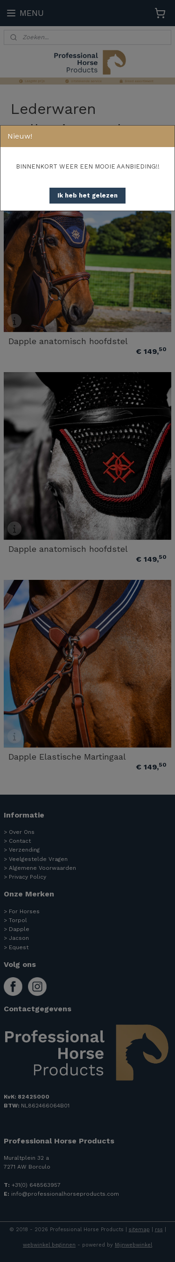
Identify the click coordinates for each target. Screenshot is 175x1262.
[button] (87, 196)
